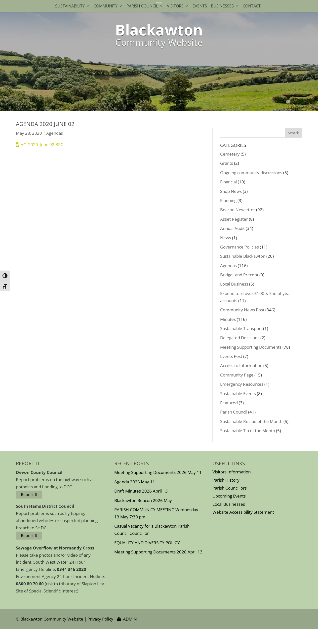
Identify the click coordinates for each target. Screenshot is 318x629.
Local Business (234, 284)
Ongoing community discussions (251, 172)
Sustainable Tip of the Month (247, 430)
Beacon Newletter (237, 209)
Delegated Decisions (239, 337)
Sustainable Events (238, 393)
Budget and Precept (239, 275)
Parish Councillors (229, 488)
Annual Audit (232, 228)
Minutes (228, 319)
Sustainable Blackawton (242, 256)
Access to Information (241, 365)
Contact (253, 6)
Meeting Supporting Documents (250, 347)
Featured (229, 403)
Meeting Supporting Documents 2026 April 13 (158, 552)
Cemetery (230, 154)
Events (200, 6)
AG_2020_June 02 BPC (42, 144)
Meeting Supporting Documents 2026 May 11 (158, 472)
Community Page (236, 375)
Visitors (175, 6)
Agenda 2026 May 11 (134, 482)
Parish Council (142, 6)
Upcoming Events (229, 496)
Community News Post (242, 310)
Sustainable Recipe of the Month (251, 421)
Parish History (225, 480)
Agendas (54, 133)
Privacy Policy (100, 619)
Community (106, 6)
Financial (228, 182)
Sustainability (70, 6)
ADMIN (127, 619)
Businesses (222, 6)
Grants (226, 163)
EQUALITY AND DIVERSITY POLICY (147, 542)
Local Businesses (228, 504)
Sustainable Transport (241, 328)
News (225, 238)
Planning (228, 200)
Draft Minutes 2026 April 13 (141, 491)
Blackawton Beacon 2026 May (143, 500)
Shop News (231, 191)
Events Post (231, 356)
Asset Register (234, 219)
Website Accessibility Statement (243, 512)
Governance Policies (239, 247)
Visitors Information (231, 472)
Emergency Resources (241, 384)
